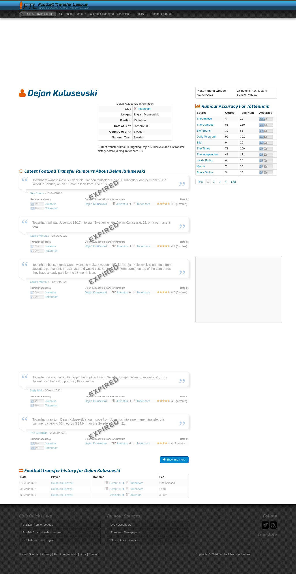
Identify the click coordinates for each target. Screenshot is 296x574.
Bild (199, 142)
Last (233, 181)
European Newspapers (125, 532)
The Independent (207, 154)
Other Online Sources (124, 540)
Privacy (46, 554)
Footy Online (205, 172)
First (200, 181)
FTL (30, 6)
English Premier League (37, 524)
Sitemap (34, 554)
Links (83, 554)
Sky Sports (204, 130)
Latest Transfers (102, 13)
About (57, 554)
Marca (201, 166)
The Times (203, 148)
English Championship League (41, 532)
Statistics (124, 13)
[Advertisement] (148, 51)
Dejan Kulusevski (62, 483)
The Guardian (205, 124)
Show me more (174, 459)
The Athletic (204, 118)
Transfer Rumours (72, 13)
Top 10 (141, 13)
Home (23, 554)
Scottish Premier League (38, 540)
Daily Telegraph (206, 136)
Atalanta (115, 495)
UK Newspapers (121, 524)
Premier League (162, 13)
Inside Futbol (205, 160)
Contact (94, 554)
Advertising (70, 554)
